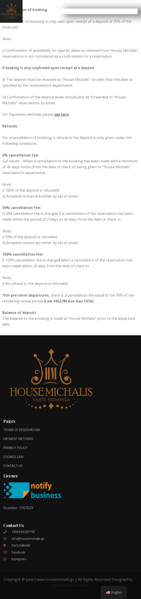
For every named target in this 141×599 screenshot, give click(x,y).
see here (61, 114)
